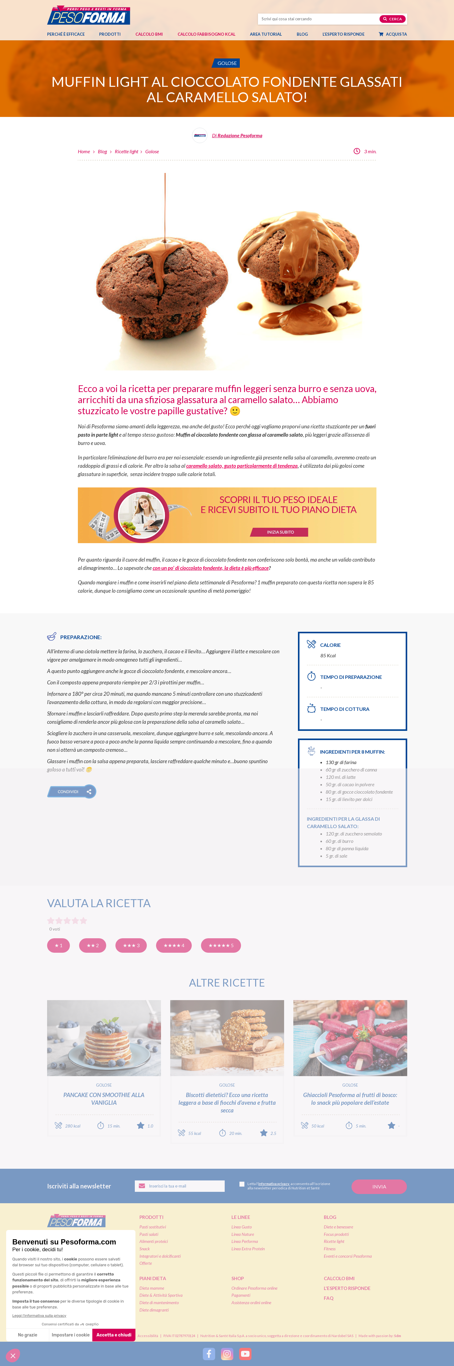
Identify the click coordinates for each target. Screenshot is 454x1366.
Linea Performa (244, 1241)
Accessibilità (148, 1336)
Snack (144, 1248)
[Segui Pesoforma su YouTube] (245, 1354)
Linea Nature (242, 1234)
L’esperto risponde (343, 34)
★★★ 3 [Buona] (131, 945)
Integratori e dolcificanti (160, 1256)
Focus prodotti (336, 1234)
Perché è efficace (66, 34)
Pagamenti (240, 1295)
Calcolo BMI (149, 34)
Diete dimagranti (154, 1309)
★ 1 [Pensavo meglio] (58, 945)
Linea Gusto (241, 1226)
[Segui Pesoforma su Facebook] (209, 1354)
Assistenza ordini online (251, 1302)
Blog (305, 34)
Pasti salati (148, 1234)
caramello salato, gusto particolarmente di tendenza (242, 466)
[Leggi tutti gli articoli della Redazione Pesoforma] (227, 138)
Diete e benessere (338, 1226)
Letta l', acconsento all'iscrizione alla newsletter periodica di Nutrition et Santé (284, 1186)
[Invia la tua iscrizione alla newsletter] (379, 1187)
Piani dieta (152, 1278)
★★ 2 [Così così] (92, 945)
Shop (237, 1278)
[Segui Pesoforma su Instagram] (227, 1354)
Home (84, 151)
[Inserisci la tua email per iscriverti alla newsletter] (180, 1186)
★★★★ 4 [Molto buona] (173, 945)
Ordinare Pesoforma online (254, 1288)
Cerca (392, 19)
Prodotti (113, 34)
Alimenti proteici (153, 1241)
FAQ (328, 1298)
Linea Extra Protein (248, 1248)
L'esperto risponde (347, 1288)
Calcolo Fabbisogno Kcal (206, 34)
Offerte (145, 1263)
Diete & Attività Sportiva (161, 1295)
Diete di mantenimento (159, 1302)
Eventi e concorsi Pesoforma (348, 1256)
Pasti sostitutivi (152, 1226)
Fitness (329, 1248)
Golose (152, 151)
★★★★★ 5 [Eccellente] (221, 945)
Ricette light (126, 151)
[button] (71, 791)
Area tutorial (269, 34)
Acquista (396, 34)
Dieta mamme (151, 1288)
